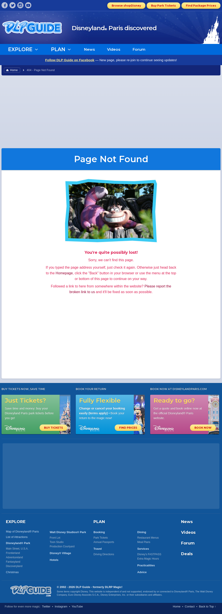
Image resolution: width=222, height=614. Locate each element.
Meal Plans (143, 542)
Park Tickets (100, 537)
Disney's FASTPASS (149, 554)
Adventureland (14, 557)
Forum (138, 49)
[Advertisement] (111, 111)
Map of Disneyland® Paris (22, 531)
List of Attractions (17, 537)
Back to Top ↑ (207, 606)
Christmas (12, 572)
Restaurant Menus (148, 537)
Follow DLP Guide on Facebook (69, 60)
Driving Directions (103, 554)
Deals (187, 553)
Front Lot (55, 537)
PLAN (99, 521)
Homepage (64, 273)
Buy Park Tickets (163, 5)
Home (14, 70)
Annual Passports (103, 542)
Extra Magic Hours (148, 558)
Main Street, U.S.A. (17, 548)
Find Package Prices (201, 5)
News (89, 49)
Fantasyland (13, 561)
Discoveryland (14, 566)
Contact (190, 606)
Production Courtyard (62, 546)
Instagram (61, 606)
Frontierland (13, 553)
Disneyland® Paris (184, 591)
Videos (113, 49)
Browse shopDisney (126, 5)
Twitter (46, 606)
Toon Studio (56, 542)
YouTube (77, 606)
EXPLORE (16, 521)
